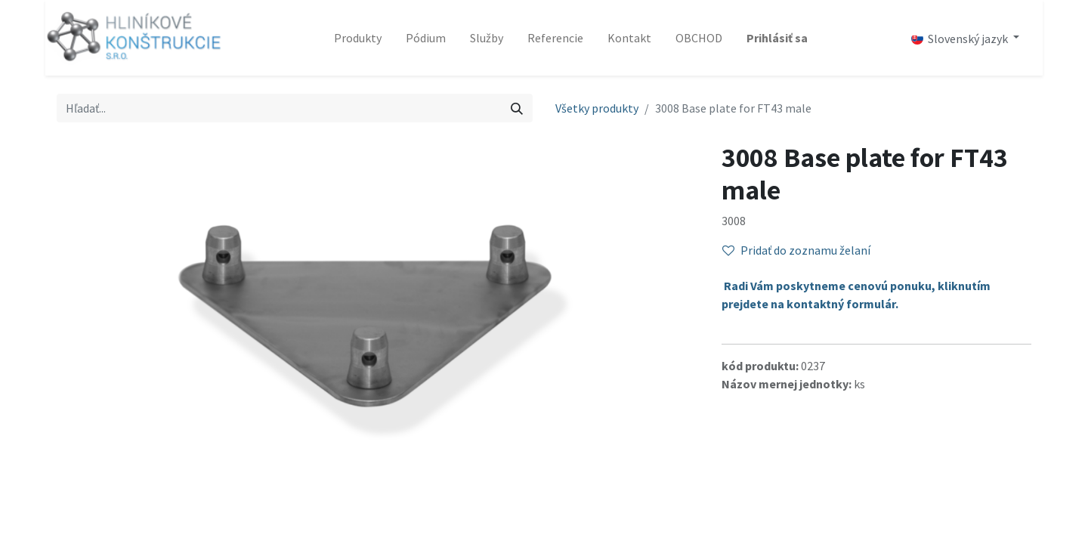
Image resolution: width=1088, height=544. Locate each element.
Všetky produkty (596, 108)
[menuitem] (358, 38)
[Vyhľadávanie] (517, 108)
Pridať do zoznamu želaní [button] (796, 250)
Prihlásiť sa (777, 37)
